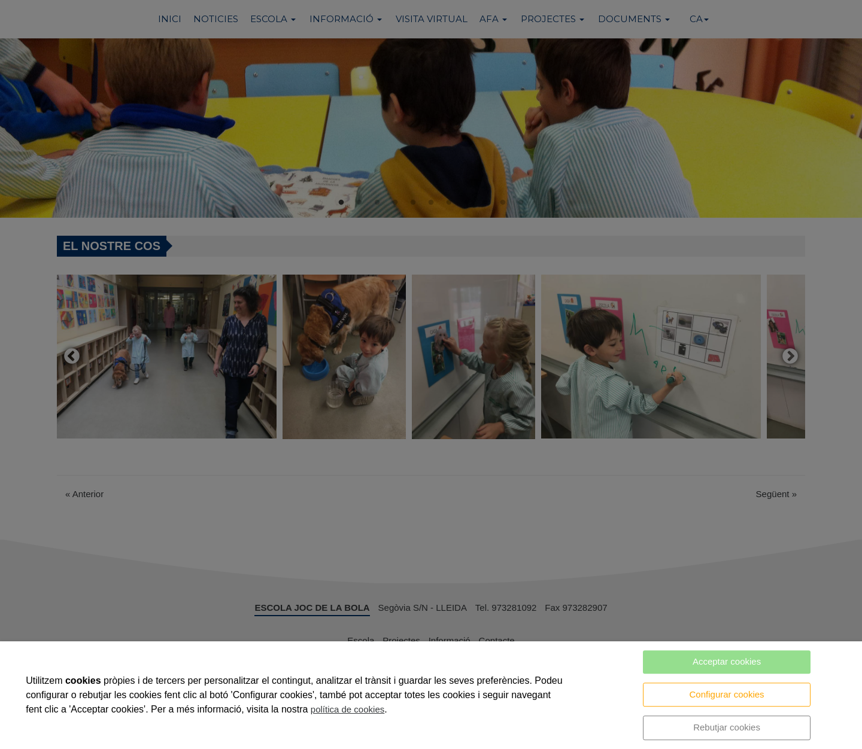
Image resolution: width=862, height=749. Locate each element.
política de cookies (347, 709)
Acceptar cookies (727, 661)
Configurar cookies (727, 694)
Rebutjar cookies (726, 727)
